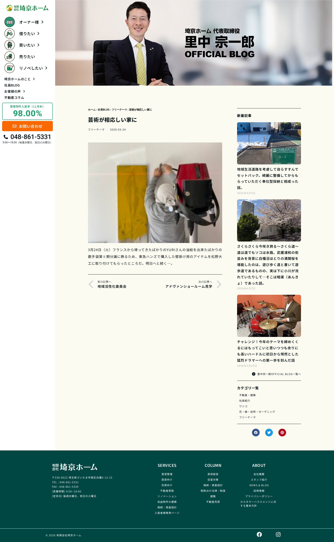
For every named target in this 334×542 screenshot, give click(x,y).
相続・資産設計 (167, 507)
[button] (256, 432)
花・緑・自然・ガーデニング (257, 411)
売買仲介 (167, 485)
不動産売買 (213, 501)
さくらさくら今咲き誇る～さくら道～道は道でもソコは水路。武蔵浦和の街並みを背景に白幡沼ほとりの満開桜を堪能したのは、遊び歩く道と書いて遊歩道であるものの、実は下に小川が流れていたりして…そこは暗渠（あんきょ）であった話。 (268, 265)
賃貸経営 (213, 474)
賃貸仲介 (167, 479)
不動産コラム (14, 97)
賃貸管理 (167, 474)
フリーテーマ (119, 109)
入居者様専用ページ (167, 513)
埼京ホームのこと (19, 79)
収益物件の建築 (167, 501)
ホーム (92, 109)
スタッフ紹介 (259, 479)
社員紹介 (244, 400)
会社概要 (259, 474)
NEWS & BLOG (259, 485)
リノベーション (167, 496)
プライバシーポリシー (259, 496)
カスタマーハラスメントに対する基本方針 (258, 503)
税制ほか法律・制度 (213, 490)
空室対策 (213, 479)
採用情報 (259, 490)
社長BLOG (12, 85)
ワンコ (243, 406)
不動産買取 (167, 490)
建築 (213, 496)
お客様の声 (14, 91)
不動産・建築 (247, 395)
